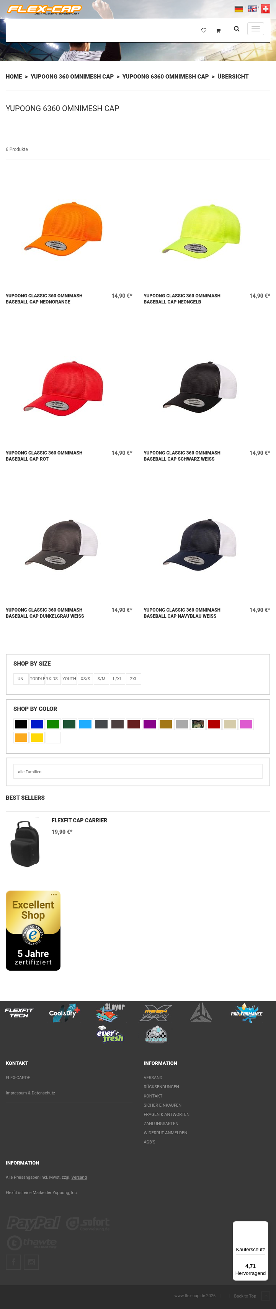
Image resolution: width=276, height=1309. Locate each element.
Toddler (37, 678)
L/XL (117, 678)
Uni (21, 678)
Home (14, 76)
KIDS (53, 678)
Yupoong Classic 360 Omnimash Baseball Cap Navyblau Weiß (182, 613)
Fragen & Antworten (167, 1114)
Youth (69, 678)
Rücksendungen (161, 1086)
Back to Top (252, 1296)
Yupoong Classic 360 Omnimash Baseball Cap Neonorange (44, 299)
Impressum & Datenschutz (30, 1093)
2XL (133, 678)
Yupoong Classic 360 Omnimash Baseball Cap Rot (44, 456)
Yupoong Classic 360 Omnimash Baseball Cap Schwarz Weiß (182, 456)
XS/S (85, 678)
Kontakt (153, 1096)
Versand (153, 1077)
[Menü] (263, 1225)
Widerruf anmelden (166, 1132)
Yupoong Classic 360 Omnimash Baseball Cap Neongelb (182, 299)
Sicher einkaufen (163, 1105)
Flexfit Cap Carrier (79, 820)
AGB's (149, 1142)
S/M (102, 678)
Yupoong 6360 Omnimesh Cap (165, 76)
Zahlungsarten (161, 1123)
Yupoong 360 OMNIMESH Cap (72, 76)
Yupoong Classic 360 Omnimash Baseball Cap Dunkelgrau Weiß (45, 613)
